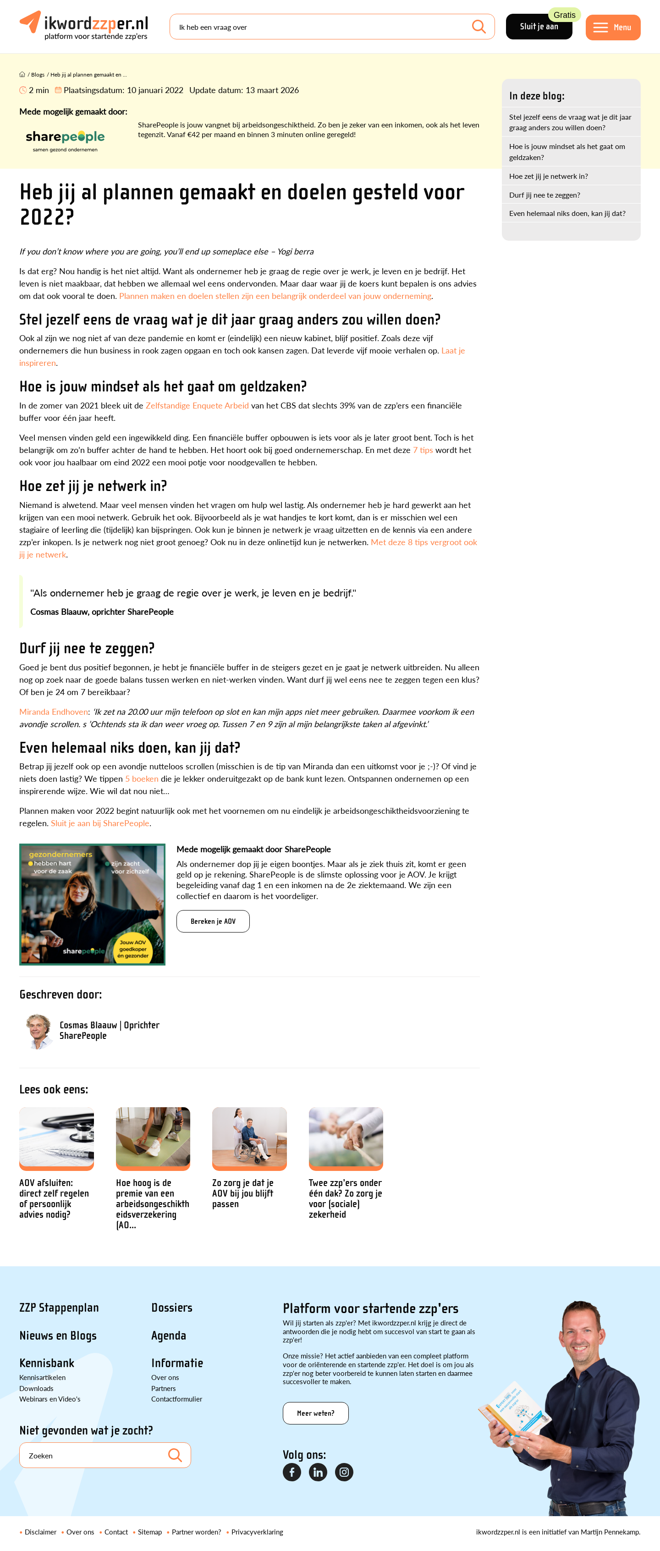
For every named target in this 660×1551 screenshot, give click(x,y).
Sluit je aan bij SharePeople (99, 822)
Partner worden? (196, 1531)
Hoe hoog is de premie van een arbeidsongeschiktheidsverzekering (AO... (152, 1204)
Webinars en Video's (50, 1398)
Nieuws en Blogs (58, 1335)
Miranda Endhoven (53, 711)
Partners (163, 1388)
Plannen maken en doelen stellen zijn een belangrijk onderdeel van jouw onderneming (275, 295)
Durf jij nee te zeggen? (544, 194)
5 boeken (142, 778)
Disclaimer (40, 1531)
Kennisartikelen (42, 1377)
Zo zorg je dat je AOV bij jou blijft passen (243, 1193)
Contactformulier (176, 1398)
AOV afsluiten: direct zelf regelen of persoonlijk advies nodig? (54, 1198)
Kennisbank (46, 1363)
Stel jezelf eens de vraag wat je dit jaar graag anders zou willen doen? (570, 122)
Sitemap (150, 1531)
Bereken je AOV (213, 921)
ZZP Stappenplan (59, 1307)
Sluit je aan (546, 23)
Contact (116, 1531)
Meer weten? (316, 1413)
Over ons (165, 1377)
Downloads (36, 1388)
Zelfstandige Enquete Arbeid (197, 405)
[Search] (332, 26)
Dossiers (171, 1307)
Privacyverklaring (257, 1531)
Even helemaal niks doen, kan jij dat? (567, 213)
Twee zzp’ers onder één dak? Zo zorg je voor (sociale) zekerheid (345, 1198)
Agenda (169, 1335)
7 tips (423, 449)
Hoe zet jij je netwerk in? (548, 176)
